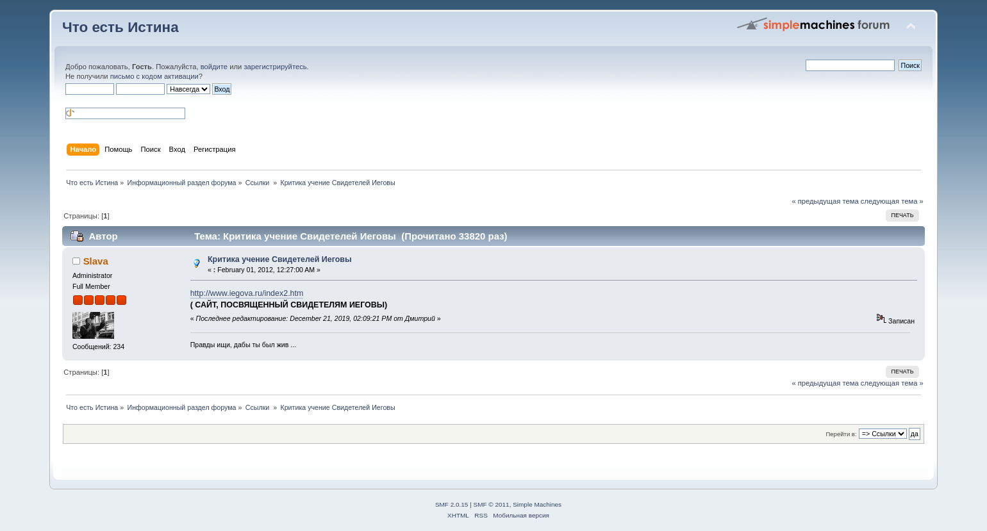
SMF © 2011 (492, 504)
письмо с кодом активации (154, 76)
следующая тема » (892, 201)
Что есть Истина (120, 27)
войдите (214, 66)
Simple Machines (537, 504)
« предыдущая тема (825, 201)
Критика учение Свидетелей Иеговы (280, 259)
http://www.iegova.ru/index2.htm (247, 293)
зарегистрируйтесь (275, 66)
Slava (95, 261)
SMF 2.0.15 (452, 504)
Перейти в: (840, 433)
